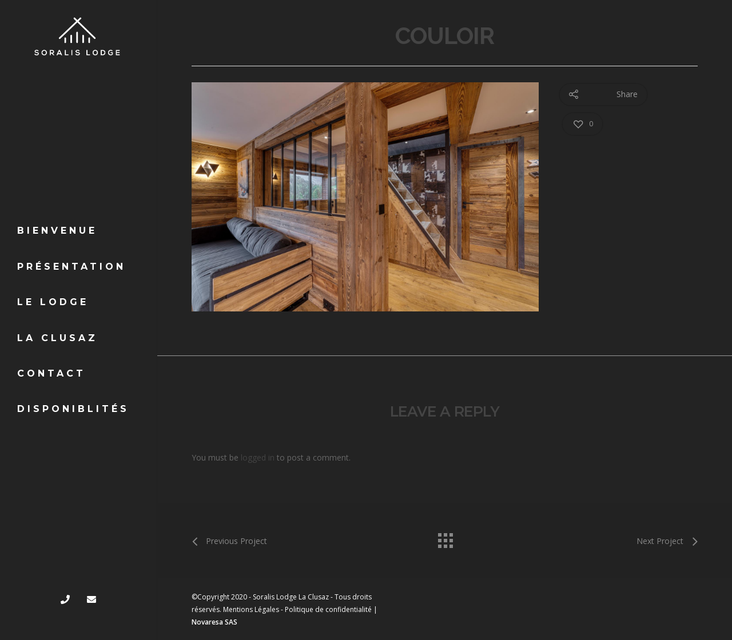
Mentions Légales (251, 609)
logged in (257, 457)
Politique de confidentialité (328, 609)
